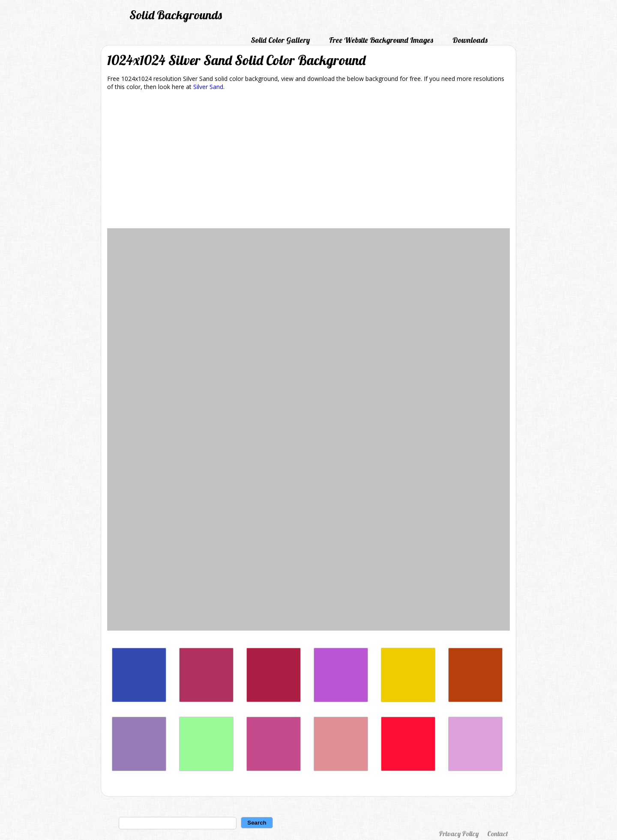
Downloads (470, 40)
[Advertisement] (308, 161)
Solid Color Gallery (280, 40)
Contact (497, 833)
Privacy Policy (459, 833)
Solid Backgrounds (175, 14)
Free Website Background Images (381, 40)
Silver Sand (208, 87)
